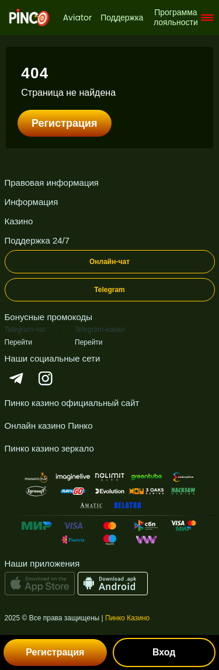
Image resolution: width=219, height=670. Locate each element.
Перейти (19, 342)
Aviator (77, 18)
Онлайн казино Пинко (49, 425)
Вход (164, 652)
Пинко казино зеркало (49, 448)
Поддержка (121, 18)
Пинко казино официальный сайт (72, 403)
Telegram (109, 290)
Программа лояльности (176, 17)
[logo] (29, 17)
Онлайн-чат (109, 262)
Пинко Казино (127, 618)
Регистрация (65, 123)
